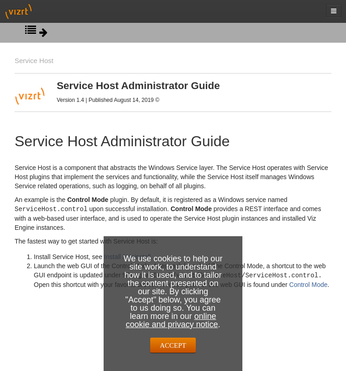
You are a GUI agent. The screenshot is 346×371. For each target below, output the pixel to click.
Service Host (34, 60)
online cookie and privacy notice (172, 320)
